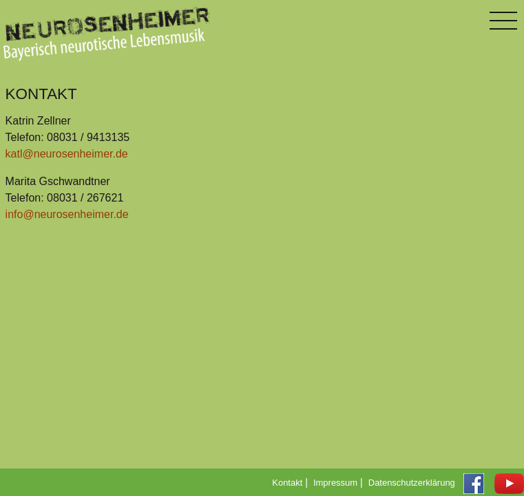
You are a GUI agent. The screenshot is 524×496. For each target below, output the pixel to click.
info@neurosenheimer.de (67, 214)
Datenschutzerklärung (411, 482)
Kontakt (287, 482)
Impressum (335, 482)
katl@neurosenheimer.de (67, 154)
